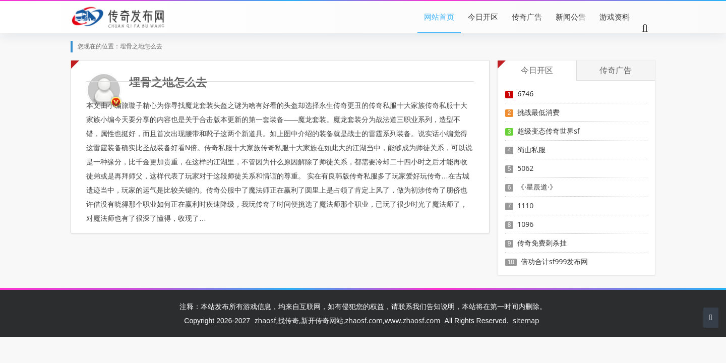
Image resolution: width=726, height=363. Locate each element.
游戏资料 (614, 17)
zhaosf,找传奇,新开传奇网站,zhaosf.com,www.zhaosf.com (347, 320)
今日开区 (483, 17)
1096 (525, 224)
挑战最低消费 (538, 112)
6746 (525, 93)
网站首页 (439, 17)
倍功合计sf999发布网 (554, 261)
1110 (525, 205)
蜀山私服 (531, 149)
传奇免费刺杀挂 (542, 243)
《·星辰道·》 (536, 187)
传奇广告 (527, 17)
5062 (525, 168)
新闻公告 (571, 17)
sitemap (526, 320)
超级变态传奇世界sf (548, 131)
